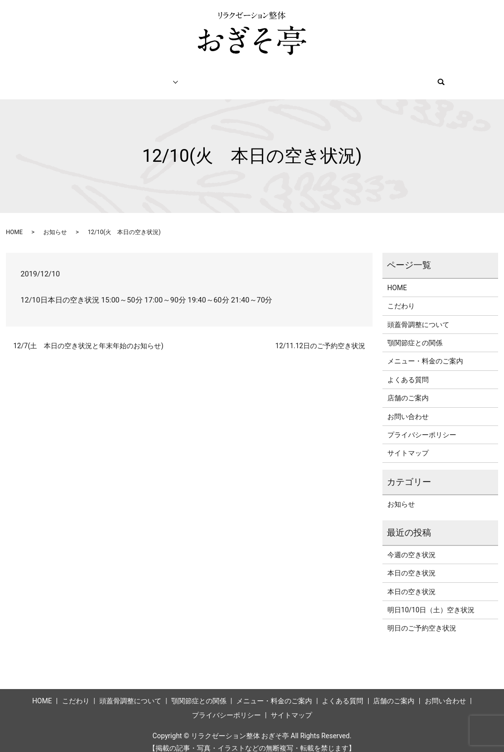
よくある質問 (408, 370)
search (473, 77)
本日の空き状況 (411, 564)
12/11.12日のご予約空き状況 (320, 336)
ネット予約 (306, 77)
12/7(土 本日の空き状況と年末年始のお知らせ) (88, 336)
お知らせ (55, 222)
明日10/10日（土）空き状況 (430, 600)
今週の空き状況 (411, 545)
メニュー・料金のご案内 (230, 77)
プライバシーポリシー (421, 425)
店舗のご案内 (364, 77)
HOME (46, 77)
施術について (145, 77)
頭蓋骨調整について (418, 315)
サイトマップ (408, 444)
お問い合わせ (426, 77)
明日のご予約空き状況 (421, 619)
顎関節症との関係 (414, 333)
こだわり (90, 77)
